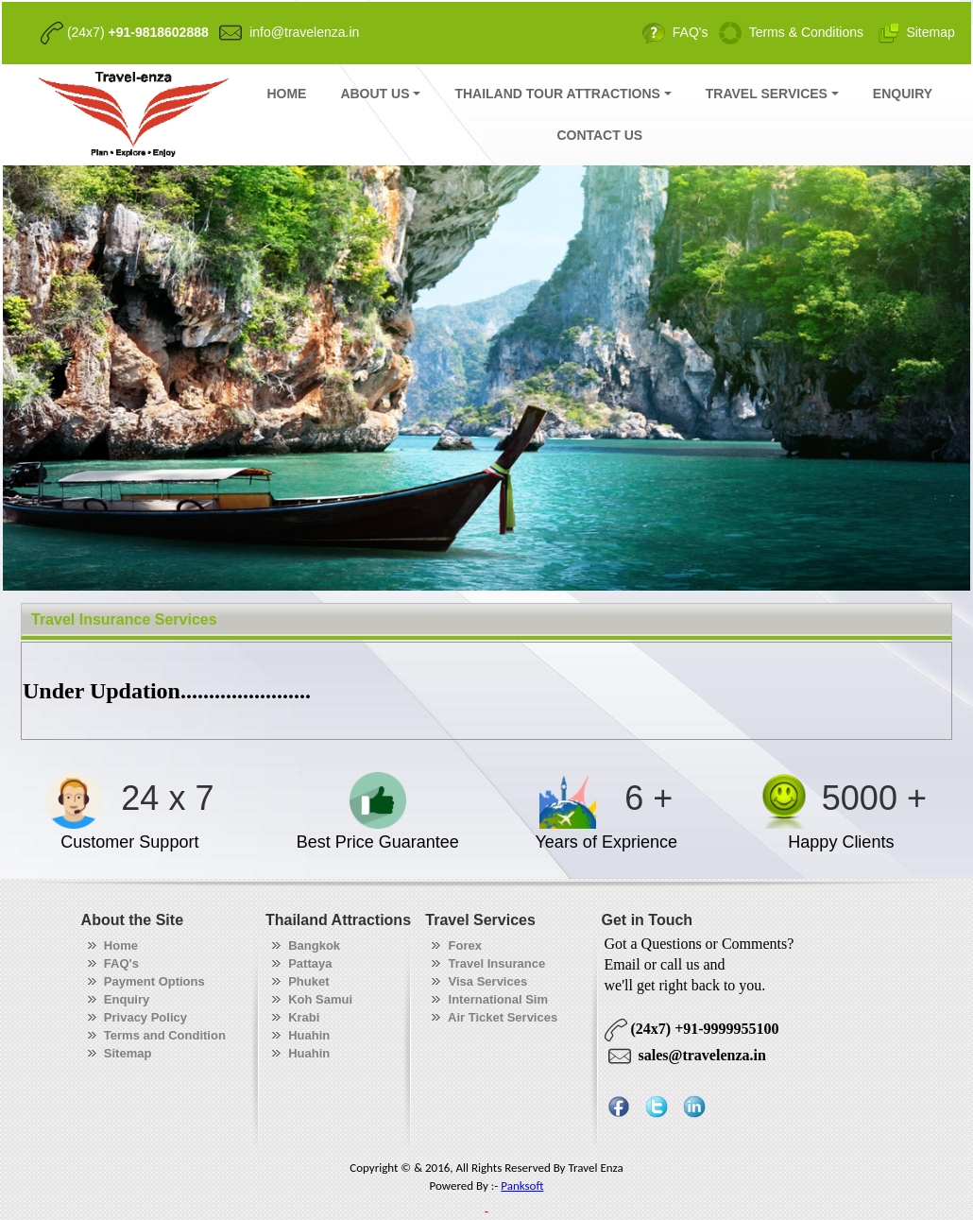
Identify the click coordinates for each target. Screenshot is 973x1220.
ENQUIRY (902, 93)
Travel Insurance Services (124, 619)
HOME (286, 93)
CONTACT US (599, 135)
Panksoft (522, 1185)
